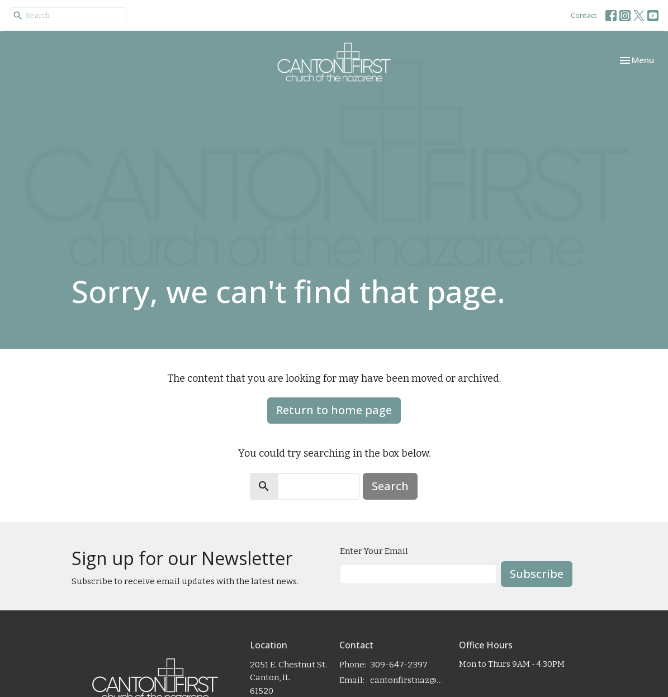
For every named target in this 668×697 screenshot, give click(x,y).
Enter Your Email (374, 551)
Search (390, 486)
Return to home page (334, 410)
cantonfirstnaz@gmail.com (408, 680)
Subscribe (536, 573)
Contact (584, 15)
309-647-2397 (399, 665)
